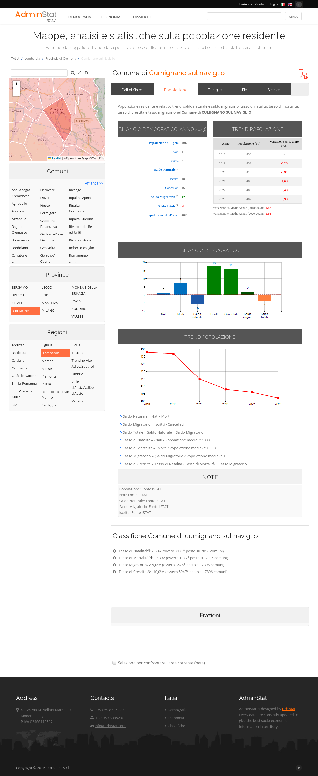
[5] (150, 557)
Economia (110, 16)
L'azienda (245, 4)
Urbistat (288, 708)
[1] (177, 168)
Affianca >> (94, 183)
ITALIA (15, 58)
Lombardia (32, 58)
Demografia (79, 16)
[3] (177, 205)
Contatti (261, 4)
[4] (148, 550)
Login (274, 4)
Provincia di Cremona (61, 58)
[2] (177, 196)
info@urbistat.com (108, 725)
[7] (148, 571)
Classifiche (141, 16)
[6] (148, 564)
